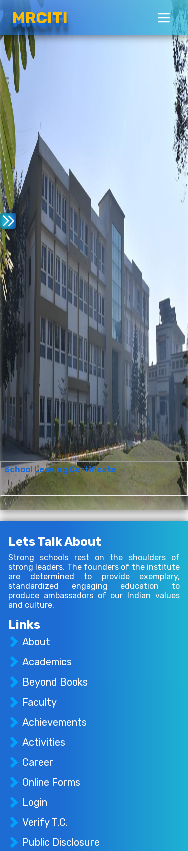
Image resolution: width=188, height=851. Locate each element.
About (36, 642)
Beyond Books (55, 682)
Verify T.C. (45, 822)
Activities (43, 742)
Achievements (54, 722)
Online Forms (51, 782)
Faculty (39, 702)
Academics (47, 662)
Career (37, 762)
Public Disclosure (61, 842)
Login (34, 802)
